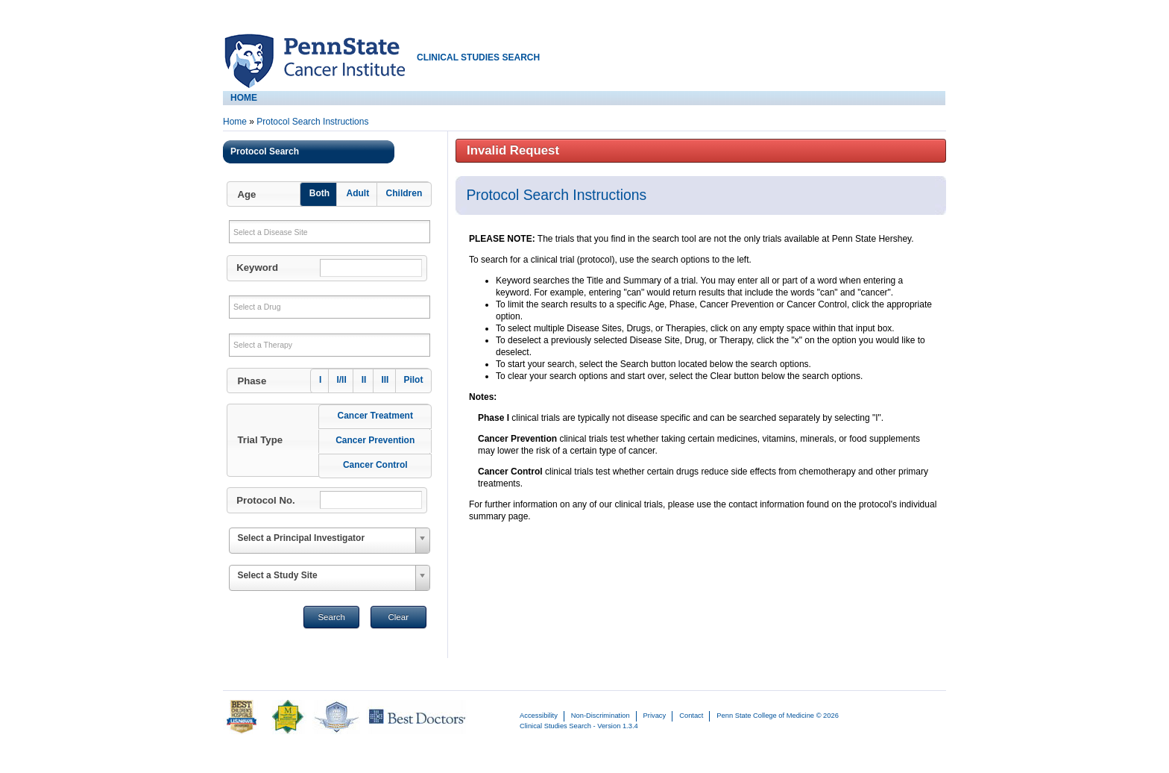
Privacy (655, 715)
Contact (691, 715)
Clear (398, 617)
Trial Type (260, 439)
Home (235, 121)
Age (246, 194)
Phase (251, 380)
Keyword (257, 267)
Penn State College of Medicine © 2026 (777, 715)
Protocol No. (265, 500)
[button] (328, 194)
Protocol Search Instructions (312, 121)
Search (331, 617)
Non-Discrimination (600, 715)
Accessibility (539, 715)
